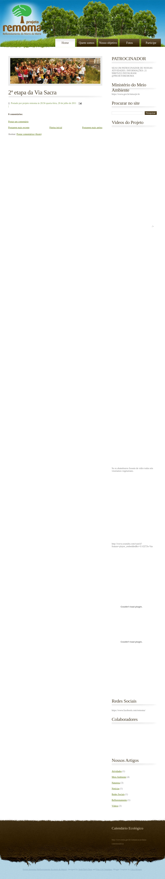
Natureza (116, 783)
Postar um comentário (18, 121)
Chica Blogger (136, 869)
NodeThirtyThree (85, 869)
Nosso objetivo (108, 42)
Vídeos (115, 806)
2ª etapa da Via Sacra (32, 92)
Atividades (117, 771)
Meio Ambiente (119, 777)
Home (65, 42)
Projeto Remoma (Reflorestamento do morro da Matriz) (45, 869)
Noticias (115, 788)
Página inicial (56, 127)
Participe (151, 42)
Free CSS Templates (104, 869)
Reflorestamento (119, 800)
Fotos (129, 42)
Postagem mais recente (18, 127)
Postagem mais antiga (92, 127)
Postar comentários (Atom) (29, 134)
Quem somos (87, 42)
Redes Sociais (118, 794)
